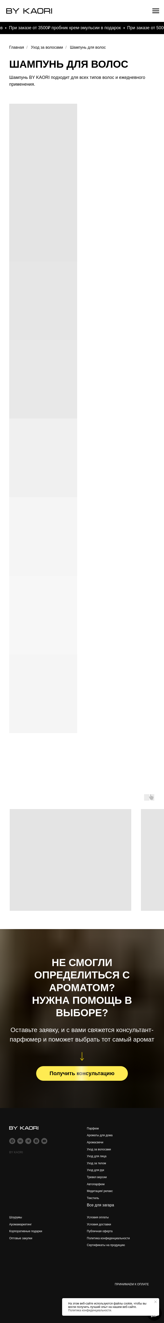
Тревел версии (97, 1177)
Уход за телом (96, 1163)
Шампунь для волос (88, 47)
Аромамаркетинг (20, 1224)
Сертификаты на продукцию (106, 1245)
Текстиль (93, 1198)
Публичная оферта (100, 1231)
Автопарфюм (96, 1184)
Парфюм (93, 1128)
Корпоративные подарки (25, 1231)
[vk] (20, 1141)
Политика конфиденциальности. (90, 1310)
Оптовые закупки (20, 1238)
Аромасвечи (95, 1142)
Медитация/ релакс (100, 1191)
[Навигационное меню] (155, 11)
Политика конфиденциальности (108, 1238)
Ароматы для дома (100, 1135)
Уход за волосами (47, 47)
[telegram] (28, 1141)
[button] (82, 1073)
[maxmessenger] (12, 1141)
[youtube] (44, 1141)
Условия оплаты (98, 1217)
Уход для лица (97, 1156)
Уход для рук (95, 1170)
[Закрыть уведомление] (155, 1301)
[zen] (36, 1141)
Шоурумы (15, 1217)
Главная (16, 47)
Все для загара (100, 1205)
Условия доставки (99, 1224)
